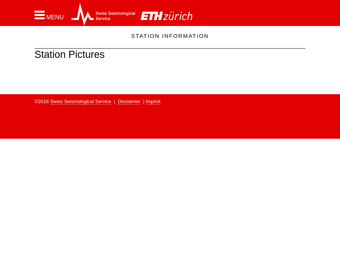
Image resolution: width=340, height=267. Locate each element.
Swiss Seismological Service (80, 101)
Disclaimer (129, 101)
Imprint (153, 101)
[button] (49, 15)
